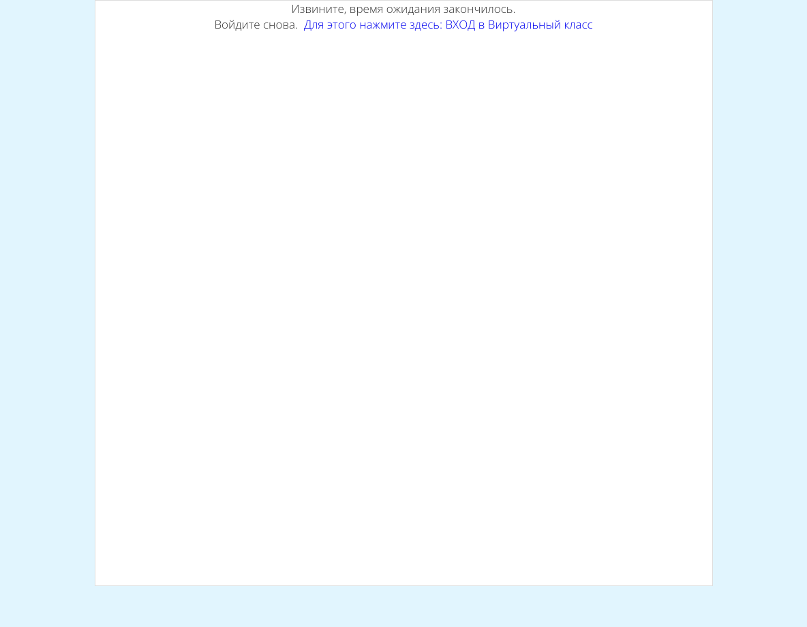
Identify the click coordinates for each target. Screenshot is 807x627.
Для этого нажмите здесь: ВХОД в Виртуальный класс (448, 24)
